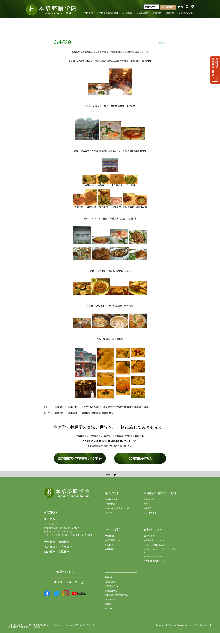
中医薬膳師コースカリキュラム (156, 538)
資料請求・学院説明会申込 (79, 456)
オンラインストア (65, 579)
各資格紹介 (110, 547)
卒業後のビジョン (112, 584)
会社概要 (36, 625)
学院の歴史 (110, 502)
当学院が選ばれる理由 (160, 491)
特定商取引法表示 (17, 625)
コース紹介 (113, 527)
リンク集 (108, 606)
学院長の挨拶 (111, 497)
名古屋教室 (51, 545)
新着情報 (109, 575)
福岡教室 (63, 540)
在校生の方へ (151, 6)
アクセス (108, 510)
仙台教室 (49, 550)
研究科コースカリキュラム (154, 542)
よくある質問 (110, 579)
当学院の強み (149, 497)
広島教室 (66, 545)
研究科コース (110, 542)
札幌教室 (63, 550)
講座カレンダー (150, 534)
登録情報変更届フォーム (154, 554)
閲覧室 (108, 602)
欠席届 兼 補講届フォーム (154, 558)
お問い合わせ (110, 597)
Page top (110, 472)
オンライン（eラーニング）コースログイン (159, 548)
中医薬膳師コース (112, 538)
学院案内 (111, 491)
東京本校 (49, 517)
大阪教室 (49, 540)
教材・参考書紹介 (151, 510)
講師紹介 (148, 506)
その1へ (162, 40)
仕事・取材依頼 (15, 623)
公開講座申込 (168, 7)
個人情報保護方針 (37, 623)
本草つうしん (65, 569)
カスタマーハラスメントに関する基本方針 (71, 623)
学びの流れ (110, 534)
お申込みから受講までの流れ (117, 506)
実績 (146, 502)
